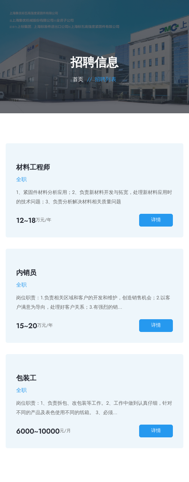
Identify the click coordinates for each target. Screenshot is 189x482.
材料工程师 (33, 167)
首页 (78, 79)
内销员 (26, 273)
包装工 (26, 378)
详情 (156, 219)
